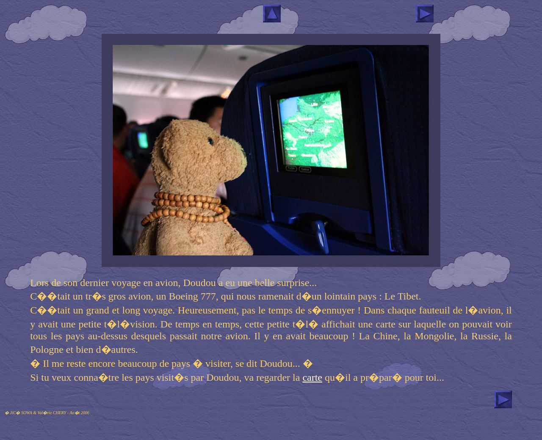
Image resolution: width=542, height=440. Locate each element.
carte (312, 377)
